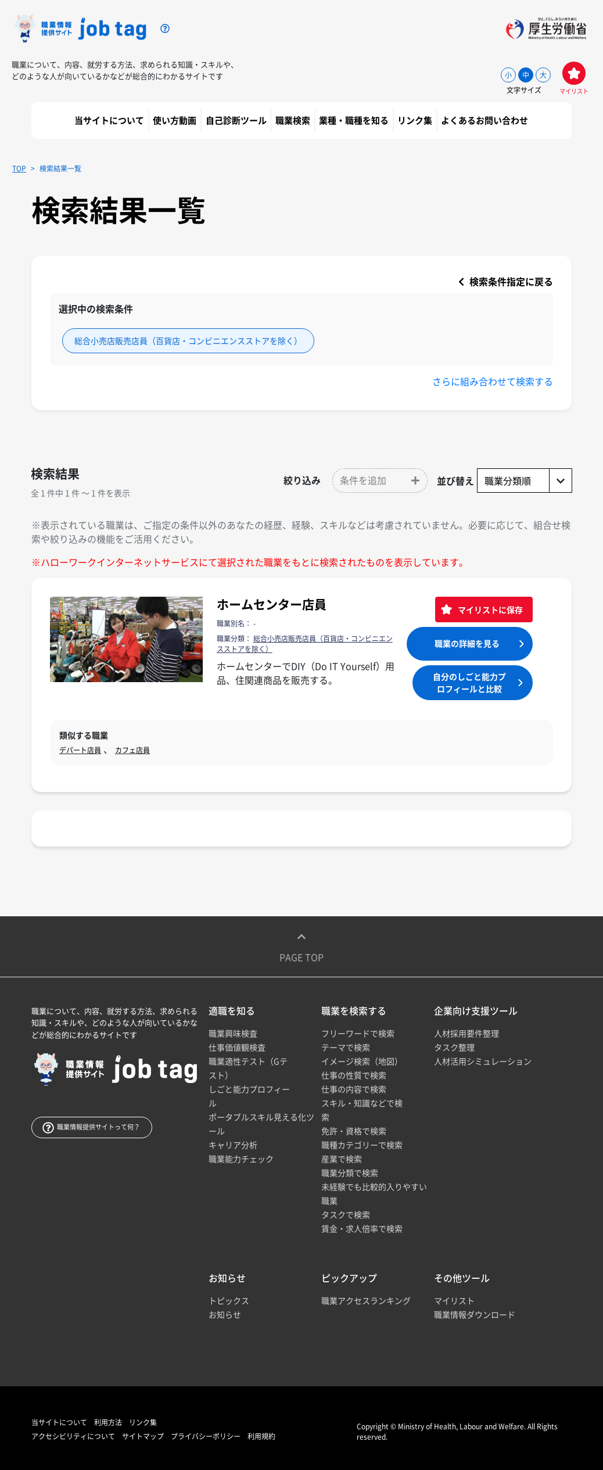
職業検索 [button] (293, 120)
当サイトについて (110, 120)
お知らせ (225, 1314)
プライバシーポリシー (206, 1436)
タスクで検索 (345, 1214)
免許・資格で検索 (353, 1130)
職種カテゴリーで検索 (362, 1144)
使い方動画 (175, 120)
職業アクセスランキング (366, 1300)
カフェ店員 (132, 750)
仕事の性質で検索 (353, 1075)
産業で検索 (341, 1158)
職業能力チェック (241, 1158)
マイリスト (454, 1300)
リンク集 (415, 120)
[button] (380, 480)
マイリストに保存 (489, 609)
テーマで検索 (345, 1047)
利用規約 (261, 1436)
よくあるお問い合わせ (485, 120)
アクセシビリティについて (73, 1436)
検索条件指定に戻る (505, 281)
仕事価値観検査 (237, 1047)
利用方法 (108, 1422)
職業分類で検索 (349, 1172)
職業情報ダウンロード (474, 1314)
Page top (301, 946)
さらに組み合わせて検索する (492, 381)
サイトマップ (143, 1436)
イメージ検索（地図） (362, 1061)
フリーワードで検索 (357, 1033)
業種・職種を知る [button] (354, 120)
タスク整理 (454, 1047)
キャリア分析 (233, 1144)
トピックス (229, 1300)
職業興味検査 (233, 1033)
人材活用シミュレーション (483, 1061)
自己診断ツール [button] (237, 120)
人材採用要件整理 (466, 1033)
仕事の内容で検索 (353, 1089)
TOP (19, 168)
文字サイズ (524, 90)
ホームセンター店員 (271, 604)
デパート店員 (80, 750)
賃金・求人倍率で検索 (362, 1228)
